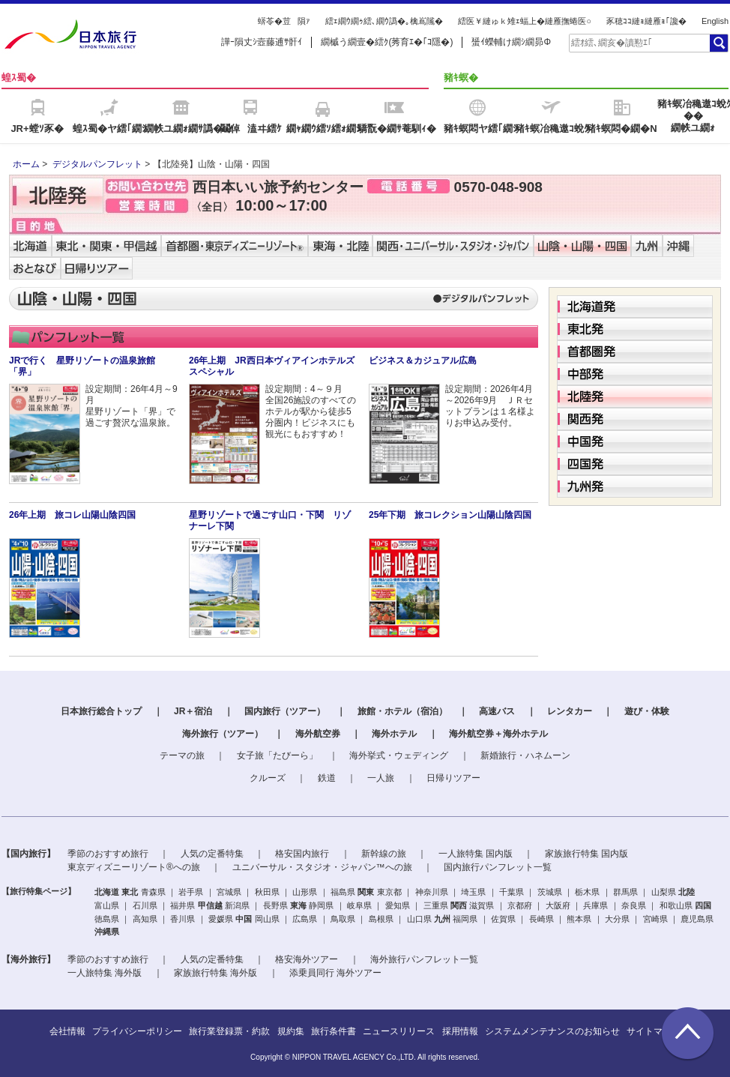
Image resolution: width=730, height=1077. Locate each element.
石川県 (145, 905)
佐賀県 (503, 918)
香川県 (182, 918)
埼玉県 (473, 891)
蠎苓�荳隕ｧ (284, 20)
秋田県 (267, 891)
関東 (366, 891)
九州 (442, 918)
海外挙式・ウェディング (398, 755)
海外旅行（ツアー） (222, 733)
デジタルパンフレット (97, 164)
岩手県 (190, 891)
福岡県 (465, 918)
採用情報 (460, 1031)
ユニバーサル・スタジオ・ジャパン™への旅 (322, 867)
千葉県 (511, 891)
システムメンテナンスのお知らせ (552, 1031)
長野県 (275, 905)
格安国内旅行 (302, 853)
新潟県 (237, 905)
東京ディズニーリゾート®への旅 (133, 867)
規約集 (290, 1031)
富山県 (106, 905)
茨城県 (549, 891)
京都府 (519, 905)
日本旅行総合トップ (101, 711)
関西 (458, 905)
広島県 (304, 918)
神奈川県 (431, 891)
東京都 (389, 891)
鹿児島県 (697, 918)
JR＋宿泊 (193, 711)
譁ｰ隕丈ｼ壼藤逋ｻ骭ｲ (261, 42)
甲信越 (210, 905)
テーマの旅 (182, 755)
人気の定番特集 (212, 853)
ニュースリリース (399, 1031)
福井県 (182, 905)
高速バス (497, 711)
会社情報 (67, 1031)
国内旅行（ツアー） (284, 711)
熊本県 (579, 918)
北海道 (106, 891)
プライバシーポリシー (137, 1031)
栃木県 (587, 891)
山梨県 (663, 891)
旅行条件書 (333, 1031)
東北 (129, 891)
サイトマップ (654, 1031)
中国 (243, 918)
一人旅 (380, 778)
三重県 (435, 905)
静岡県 (321, 905)
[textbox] (639, 42)
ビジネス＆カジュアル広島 (423, 360)
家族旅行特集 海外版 (215, 973)
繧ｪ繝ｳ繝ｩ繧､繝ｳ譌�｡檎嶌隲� (384, 20)
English (715, 20)
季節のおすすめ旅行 (107, 853)
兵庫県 (595, 905)
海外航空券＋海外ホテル (498, 733)
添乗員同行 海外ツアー (335, 973)
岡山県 (267, 918)
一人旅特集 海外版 (104, 973)
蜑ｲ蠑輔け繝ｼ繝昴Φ (511, 42)
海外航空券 (317, 733)
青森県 (153, 891)
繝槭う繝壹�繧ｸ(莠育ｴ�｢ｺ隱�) (387, 42)
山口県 (419, 918)
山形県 (304, 891)
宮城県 (229, 891)
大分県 (617, 918)
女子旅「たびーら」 (277, 755)
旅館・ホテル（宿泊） (402, 711)
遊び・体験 (646, 711)
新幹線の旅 (383, 853)
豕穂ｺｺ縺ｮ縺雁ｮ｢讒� (646, 20)
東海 (298, 905)
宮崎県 (655, 918)
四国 (703, 905)
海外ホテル (394, 733)
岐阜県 (359, 905)
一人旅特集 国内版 (475, 853)
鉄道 (327, 778)
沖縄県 (106, 931)
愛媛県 (220, 918)
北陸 (686, 891)
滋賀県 (481, 905)
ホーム (26, 164)
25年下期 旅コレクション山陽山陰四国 (450, 515)
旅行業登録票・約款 (229, 1031)
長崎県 (541, 918)
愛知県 (397, 905)
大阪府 (558, 905)
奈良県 (633, 905)
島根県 (381, 918)
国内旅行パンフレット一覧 (498, 867)
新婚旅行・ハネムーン (525, 755)
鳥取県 (343, 918)
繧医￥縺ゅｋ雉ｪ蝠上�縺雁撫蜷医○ (524, 20)
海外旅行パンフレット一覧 (424, 959)
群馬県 (625, 891)
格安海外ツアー (306, 959)
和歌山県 (676, 905)
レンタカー (569, 711)
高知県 (145, 918)
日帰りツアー (453, 778)
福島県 (343, 891)
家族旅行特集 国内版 (586, 853)
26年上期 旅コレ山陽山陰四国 (72, 515)
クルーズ (268, 778)
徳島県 (106, 918)
